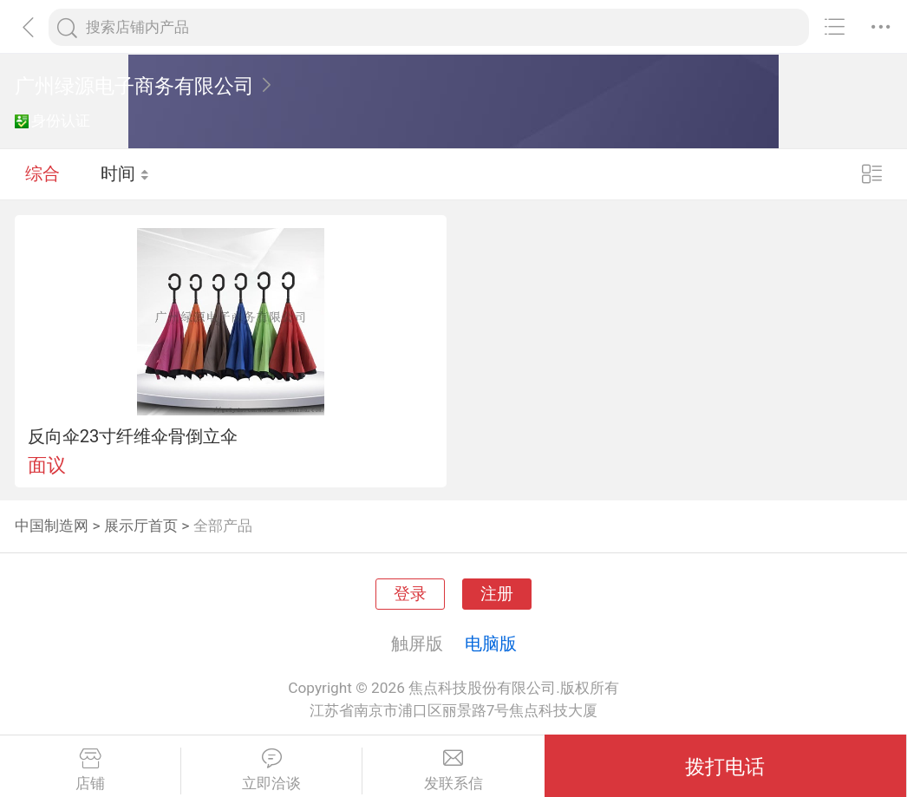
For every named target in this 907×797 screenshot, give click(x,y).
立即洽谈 (271, 770)
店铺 (90, 770)
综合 (42, 173)
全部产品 (222, 525)
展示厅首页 (141, 525)
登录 (410, 594)
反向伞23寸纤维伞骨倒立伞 (133, 436)
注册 (496, 594)
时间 (125, 173)
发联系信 (453, 770)
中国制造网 (51, 525)
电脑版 (491, 643)
